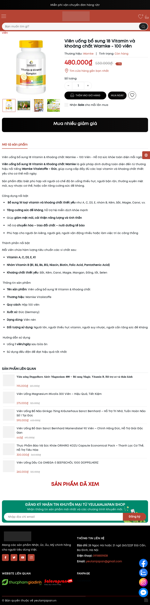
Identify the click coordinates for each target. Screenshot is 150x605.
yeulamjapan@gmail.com (104, 561)
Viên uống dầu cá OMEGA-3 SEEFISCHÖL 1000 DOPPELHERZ (57, 463)
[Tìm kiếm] (143, 26)
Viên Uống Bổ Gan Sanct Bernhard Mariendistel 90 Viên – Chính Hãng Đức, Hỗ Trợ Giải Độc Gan (80, 430)
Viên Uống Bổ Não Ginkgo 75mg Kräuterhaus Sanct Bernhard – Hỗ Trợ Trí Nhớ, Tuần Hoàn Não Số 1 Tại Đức (81, 413)
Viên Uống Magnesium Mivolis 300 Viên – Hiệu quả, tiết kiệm (59, 394)
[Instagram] (31, 557)
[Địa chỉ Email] (75, 517)
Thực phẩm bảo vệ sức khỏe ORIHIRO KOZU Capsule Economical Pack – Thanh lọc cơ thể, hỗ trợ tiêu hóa (80, 448)
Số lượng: (70, 78)
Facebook (84, 580)
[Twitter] (14, 557)
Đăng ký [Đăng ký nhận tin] (134, 517)
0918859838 (100, 556)
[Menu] (3, 16)
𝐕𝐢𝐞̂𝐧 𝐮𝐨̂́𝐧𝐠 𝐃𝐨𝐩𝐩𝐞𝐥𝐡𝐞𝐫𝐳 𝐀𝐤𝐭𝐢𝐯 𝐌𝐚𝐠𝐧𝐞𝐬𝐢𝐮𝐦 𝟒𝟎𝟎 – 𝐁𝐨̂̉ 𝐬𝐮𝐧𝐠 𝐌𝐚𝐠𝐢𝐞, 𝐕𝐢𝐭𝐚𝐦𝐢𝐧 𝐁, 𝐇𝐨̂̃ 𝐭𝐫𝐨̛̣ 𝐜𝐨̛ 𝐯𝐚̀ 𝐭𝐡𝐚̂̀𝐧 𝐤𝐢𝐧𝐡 (75, 377)
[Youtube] (22, 557)
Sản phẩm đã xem (75, 484)
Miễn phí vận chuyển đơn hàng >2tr (75, 5)
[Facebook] (5, 557)
